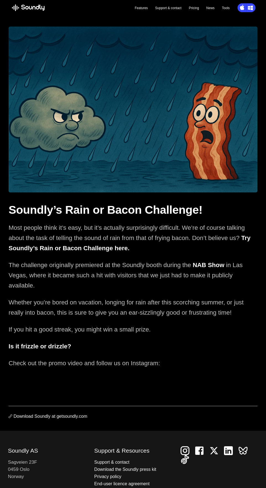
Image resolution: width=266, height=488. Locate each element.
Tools (226, 8)
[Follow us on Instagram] (187, 450)
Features (141, 8)
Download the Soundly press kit (125, 469)
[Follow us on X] (216, 450)
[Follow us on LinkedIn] (230, 450)
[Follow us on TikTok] (187, 459)
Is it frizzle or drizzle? (40, 346)
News (210, 8)
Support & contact (111, 462)
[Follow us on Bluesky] (245, 450)
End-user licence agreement (122, 483)
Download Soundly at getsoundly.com (50, 416)
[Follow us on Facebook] (201, 450)
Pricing (194, 8)
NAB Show (208, 265)
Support (168, 8)
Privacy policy (107, 476)
